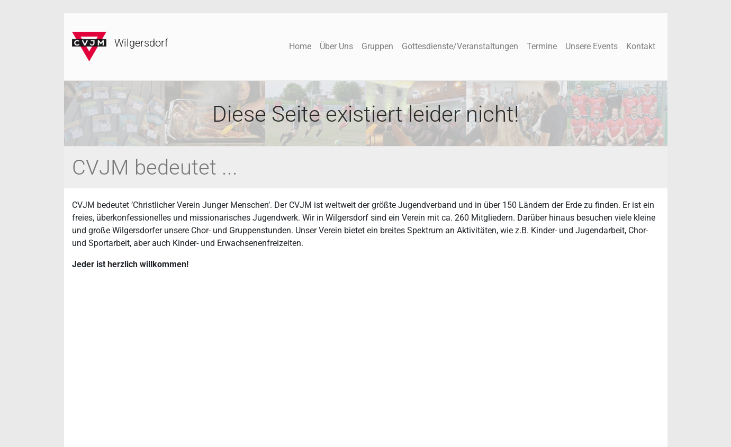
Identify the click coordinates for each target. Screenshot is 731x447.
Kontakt (640, 46)
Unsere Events (591, 46)
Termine (542, 46)
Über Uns (336, 46)
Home (300, 46)
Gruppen (377, 46)
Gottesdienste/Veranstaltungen (460, 46)
